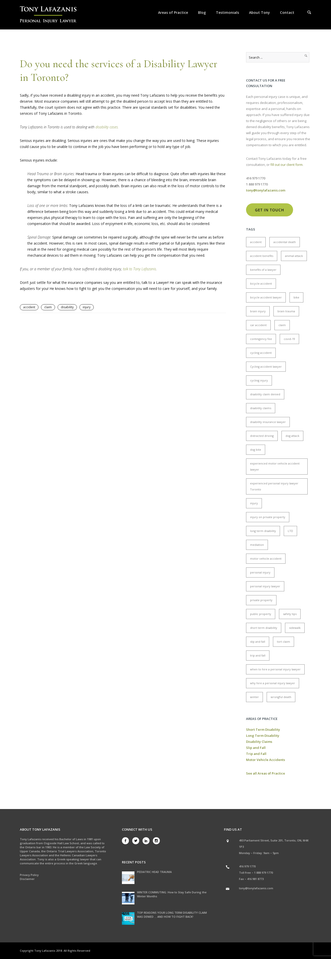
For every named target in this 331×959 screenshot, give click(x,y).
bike (296, 297)
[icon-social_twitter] (137, 840)
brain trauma (286, 311)
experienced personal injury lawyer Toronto (274, 486)
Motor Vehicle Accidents (265, 759)
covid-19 (289, 339)
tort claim (283, 641)
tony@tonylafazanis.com (256, 888)
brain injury (258, 311)
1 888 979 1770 (263, 872)
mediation (257, 545)
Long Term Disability (262, 735)
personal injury (260, 572)
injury (86, 307)
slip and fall (257, 641)
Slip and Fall (256, 747)
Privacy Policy (29, 875)
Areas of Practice (173, 12)
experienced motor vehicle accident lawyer (275, 466)
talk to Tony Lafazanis (139, 268)
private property (261, 600)
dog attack (292, 436)
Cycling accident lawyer (266, 366)
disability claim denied (265, 394)
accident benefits (261, 256)
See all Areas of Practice (265, 773)
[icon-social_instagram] (156, 840)
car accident (258, 325)
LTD (290, 531)
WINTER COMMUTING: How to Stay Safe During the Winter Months (172, 894)
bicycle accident (261, 283)
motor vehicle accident (265, 558)
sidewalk (295, 628)
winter (254, 697)
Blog (202, 12)
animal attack (294, 256)
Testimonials (227, 12)
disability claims (260, 408)
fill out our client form (286, 164)
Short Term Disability (263, 729)
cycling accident (261, 353)
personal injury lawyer (265, 586)
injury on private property (267, 517)
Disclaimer (27, 879)
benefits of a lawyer (263, 270)
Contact (287, 12)
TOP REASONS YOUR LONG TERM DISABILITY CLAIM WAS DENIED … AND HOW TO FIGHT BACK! (172, 914)
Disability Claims (259, 741)
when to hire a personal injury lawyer (275, 669)
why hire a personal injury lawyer (272, 683)
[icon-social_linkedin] (147, 840)
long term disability (263, 531)
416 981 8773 (255, 879)
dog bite (255, 449)
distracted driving (262, 436)
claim (48, 307)
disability (67, 307)
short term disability (263, 628)
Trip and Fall (256, 753)
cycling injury (259, 380)
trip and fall (257, 655)
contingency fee (261, 339)
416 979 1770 (247, 866)
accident (29, 307)
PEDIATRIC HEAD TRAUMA (154, 872)
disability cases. (107, 127)
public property (260, 614)
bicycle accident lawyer (266, 297)
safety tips (290, 614)
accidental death (284, 242)
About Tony (259, 12)
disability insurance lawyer (268, 422)
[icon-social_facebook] (126, 840)
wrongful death (281, 697)
